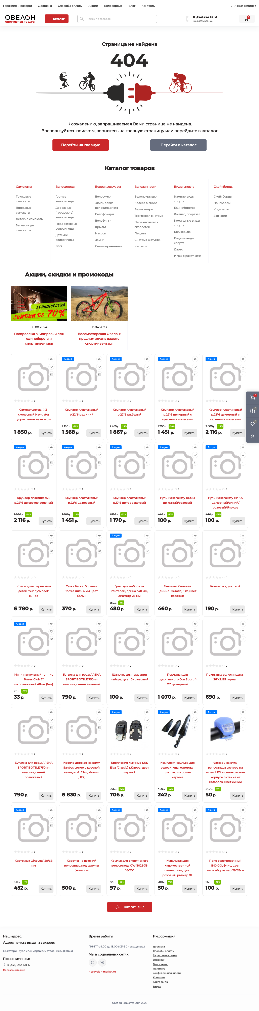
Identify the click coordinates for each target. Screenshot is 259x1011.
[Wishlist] (51, 367)
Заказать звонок (203, 20)
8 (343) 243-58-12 (205, 17)
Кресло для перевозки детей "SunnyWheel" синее (33, 591)
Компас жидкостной (225, 586)
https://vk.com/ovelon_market (102, 962)
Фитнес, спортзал (187, 214)
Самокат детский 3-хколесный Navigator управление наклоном (34, 414)
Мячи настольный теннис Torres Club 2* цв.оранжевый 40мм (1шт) (33, 679)
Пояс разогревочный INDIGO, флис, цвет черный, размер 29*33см (225, 865)
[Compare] (51, 374)
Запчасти (220, 216)
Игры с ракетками (187, 256)
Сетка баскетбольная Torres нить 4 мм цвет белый (81, 591)
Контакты (148, 6)
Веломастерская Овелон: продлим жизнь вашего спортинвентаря (99, 338)
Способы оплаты (70, 6)
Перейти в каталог (178, 145)
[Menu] (57, 18)
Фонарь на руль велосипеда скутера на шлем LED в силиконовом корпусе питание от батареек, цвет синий (225, 772)
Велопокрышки (146, 196)
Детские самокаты (29, 219)
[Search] (81, 19)
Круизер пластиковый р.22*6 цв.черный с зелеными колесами (225, 414)
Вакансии (159, 959)
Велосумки (103, 196)
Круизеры (221, 209)
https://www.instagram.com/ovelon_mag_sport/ (92, 962)
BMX (58, 246)
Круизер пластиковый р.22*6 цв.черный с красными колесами (177, 414)
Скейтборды (223, 196)
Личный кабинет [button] (243, 6)
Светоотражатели (108, 246)
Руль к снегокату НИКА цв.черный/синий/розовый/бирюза (225, 502)
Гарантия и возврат (17, 6)
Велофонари (104, 214)
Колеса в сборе (146, 203)
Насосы (100, 233)
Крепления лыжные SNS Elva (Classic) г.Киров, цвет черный (129, 767)
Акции (93, 6)
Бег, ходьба (182, 232)
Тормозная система (148, 216)
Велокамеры (143, 209)
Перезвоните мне (14, 970)
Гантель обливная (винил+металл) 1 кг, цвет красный (177, 591)
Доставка (45, 6)
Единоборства (184, 208)
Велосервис (113, 6)
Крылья (100, 227)
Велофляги (103, 220)
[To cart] (46, 433)
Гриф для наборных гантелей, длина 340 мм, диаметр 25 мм (129, 591)
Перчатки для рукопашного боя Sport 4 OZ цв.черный (177, 679)
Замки (99, 240)
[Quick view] (51, 359)
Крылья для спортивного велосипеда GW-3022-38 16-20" (129, 865)
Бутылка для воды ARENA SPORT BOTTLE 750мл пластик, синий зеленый (81, 679)
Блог (131, 6)
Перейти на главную (80, 145)
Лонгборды (222, 203)
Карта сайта (160, 981)
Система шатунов (147, 240)
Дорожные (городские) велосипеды (64, 212)
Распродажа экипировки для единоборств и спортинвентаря (39, 338)
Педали (140, 233)
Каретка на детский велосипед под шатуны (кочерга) (81, 865)
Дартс (178, 249)
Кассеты (140, 246)
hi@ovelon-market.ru (102, 971)
